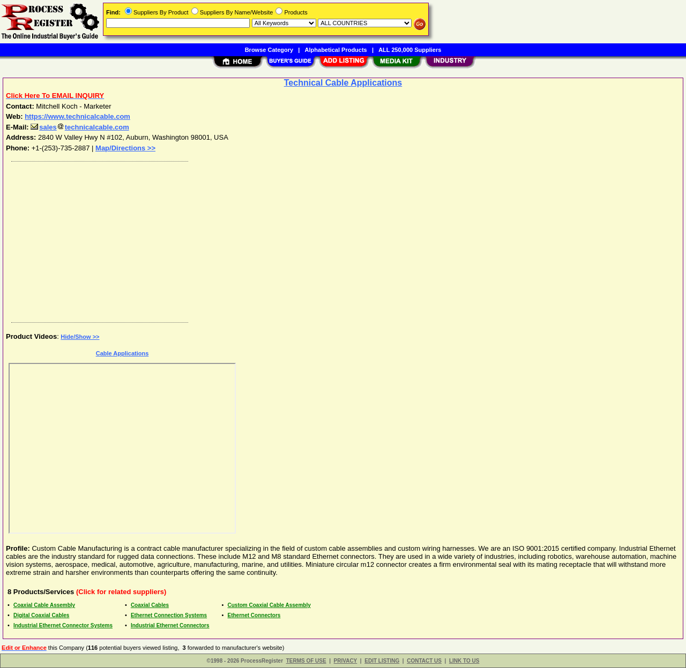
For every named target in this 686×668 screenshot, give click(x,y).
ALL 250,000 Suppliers (409, 50)
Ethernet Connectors (254, 615)
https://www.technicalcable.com (77, 116)
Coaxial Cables (150, 605)
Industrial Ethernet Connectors (170, 625)
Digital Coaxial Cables (41, 615)
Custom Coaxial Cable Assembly (269, 605)
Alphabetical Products (336, 50)
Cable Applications (122, 353)
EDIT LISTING (381, 661)
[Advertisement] (328, 239)
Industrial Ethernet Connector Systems (63, 625)
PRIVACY (345, 661)
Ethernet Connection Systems (169, 615)
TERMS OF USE (306, 661)
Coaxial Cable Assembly (44, 605)
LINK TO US (464, 661)
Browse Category (269, 50)
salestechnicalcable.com (80, 127)
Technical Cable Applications (343, 82)
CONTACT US (424, 661)
